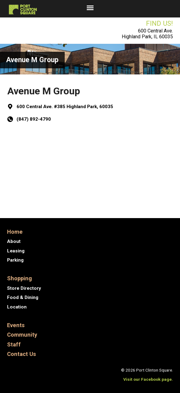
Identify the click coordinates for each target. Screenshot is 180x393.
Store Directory (24, 288)
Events (16, 325)
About (14, 241)
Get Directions (33, 141)
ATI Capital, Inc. (32, 199)
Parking (15, 260)
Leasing (16, 251)
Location (17, 307)
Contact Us (21, 354)
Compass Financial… (142, 199)
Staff (14, 344)
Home (15, 232)
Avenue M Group (32, 60)
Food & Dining (22, 297)
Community (22, 334)
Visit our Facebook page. (148, 379)
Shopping (19, 278)
